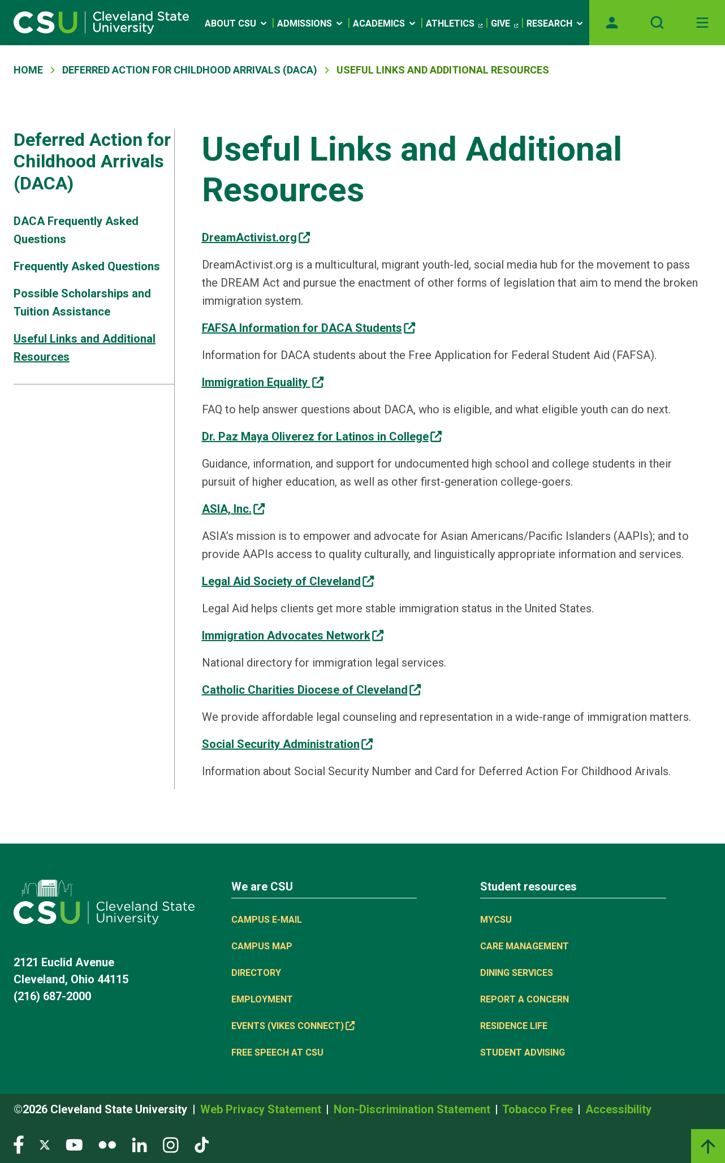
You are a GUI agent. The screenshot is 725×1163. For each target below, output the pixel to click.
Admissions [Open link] (310, 23)
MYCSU (496, 919)
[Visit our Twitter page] (45, 1144)
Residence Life (513, 1026)
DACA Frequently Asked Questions (76, 230)
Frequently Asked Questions (87, 266)
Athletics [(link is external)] (454, 24)
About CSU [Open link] (237, 23)
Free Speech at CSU (277, 1052)
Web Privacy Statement (262, 1109)
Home (28, 70)
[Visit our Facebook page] (19, 1144)
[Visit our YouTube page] (74, 1144)
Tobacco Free (539, 1109)
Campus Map (261, 946)
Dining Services (516, 972)
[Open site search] (657, 22)
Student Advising (522, 1052)
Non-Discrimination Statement (413, 1109)
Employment (262, 999)
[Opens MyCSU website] (612, 22)
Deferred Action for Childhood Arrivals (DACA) (92, 161)
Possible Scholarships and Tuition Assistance (82, 302)
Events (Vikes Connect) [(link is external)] (293, 1026)
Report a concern (524, 999)
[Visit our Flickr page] (107, 1144)
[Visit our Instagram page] (171, 1144)
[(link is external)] (256, 237)
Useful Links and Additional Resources (85, 348)
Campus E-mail (266, 919)
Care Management (524, 946)
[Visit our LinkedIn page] (139, 1144)
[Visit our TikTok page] (202, 1144)
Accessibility (618, 1109)
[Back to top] (708, 1146)
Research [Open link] (556, 23)
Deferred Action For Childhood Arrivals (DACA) (189, 70)
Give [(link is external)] (504, 24)
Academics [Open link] (385, 23)
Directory (256, 972)
